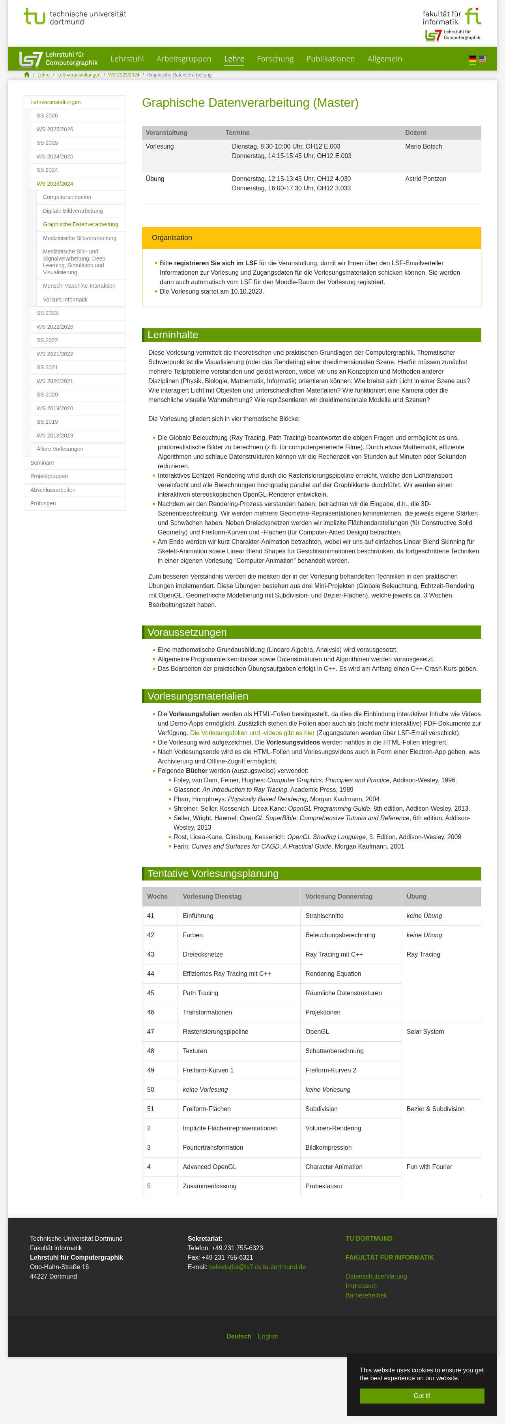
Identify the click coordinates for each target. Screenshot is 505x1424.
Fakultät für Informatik (390, 1324)
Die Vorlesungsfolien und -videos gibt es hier (252, 800)
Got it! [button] (422, 1395)
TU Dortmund (369, 1305)
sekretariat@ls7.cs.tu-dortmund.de (257, 1334)
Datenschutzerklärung (376, 1343)
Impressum (361, 1353)
